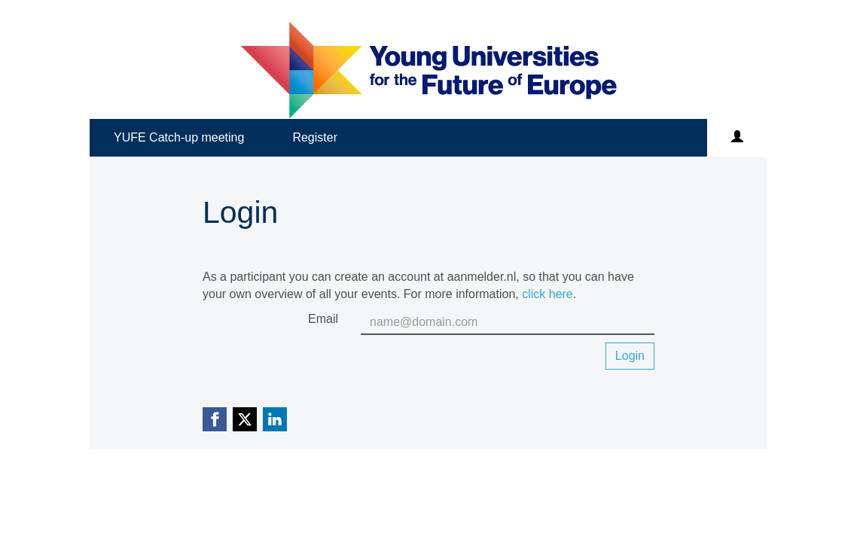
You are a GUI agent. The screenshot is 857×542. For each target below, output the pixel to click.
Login (630, 355)
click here (547, 294)
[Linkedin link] (275, 419)
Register (314, 137)
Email (323, 318)
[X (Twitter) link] (245, 419)
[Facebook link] (215, 419)
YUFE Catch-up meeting (179, 137)
